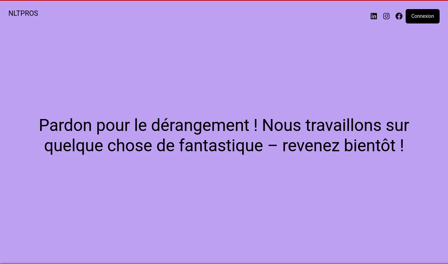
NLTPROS (23, 13)
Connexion (422, 16)
